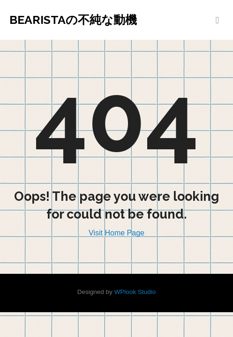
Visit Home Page (116, 233)
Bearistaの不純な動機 (73, 20)
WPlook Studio (135, 291)
